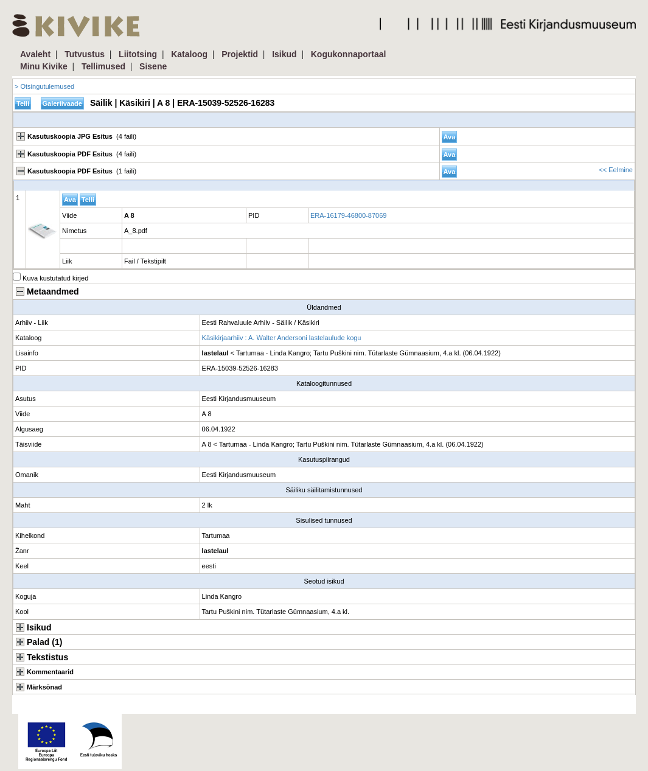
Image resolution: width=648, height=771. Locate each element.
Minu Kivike (44, 66)
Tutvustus (84, 54)
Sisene (153, 66)
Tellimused (103, 66)
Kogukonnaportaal (348, 54)
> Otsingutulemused (44, 86)
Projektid (239, 54)
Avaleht (35, 54)
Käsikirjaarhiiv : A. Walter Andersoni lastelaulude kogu (281, 337)
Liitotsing (138, 54)
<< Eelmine (616, 169)
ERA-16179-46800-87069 (348, 215)
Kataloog (189, 54)
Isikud (284, 54)
